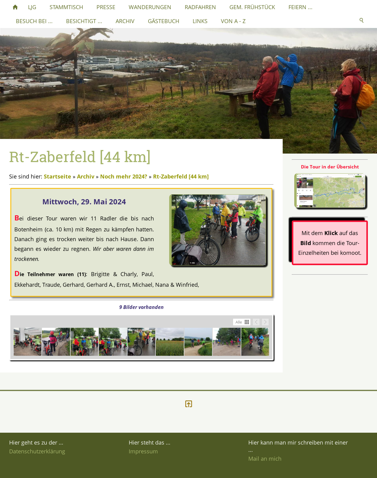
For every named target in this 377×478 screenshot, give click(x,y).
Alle (239, 322)
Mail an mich (264, 458)
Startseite (57, 176)
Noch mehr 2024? (123, 176)
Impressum (143, 451)
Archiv (85, 176)
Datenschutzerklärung (37, 451)
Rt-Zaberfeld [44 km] (181, 176)
